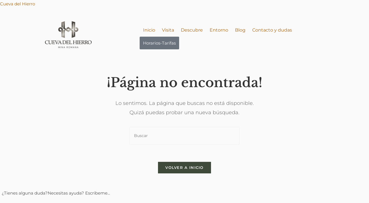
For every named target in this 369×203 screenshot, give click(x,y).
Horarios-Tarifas (159, 43)
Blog (240, 30)
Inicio (149, 30)
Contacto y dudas (272, 30)
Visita (168, 30)
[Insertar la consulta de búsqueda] (184, 136)
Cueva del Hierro (17, 3)
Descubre (192, 30)
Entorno (219, 30)
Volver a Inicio (184, 167)
